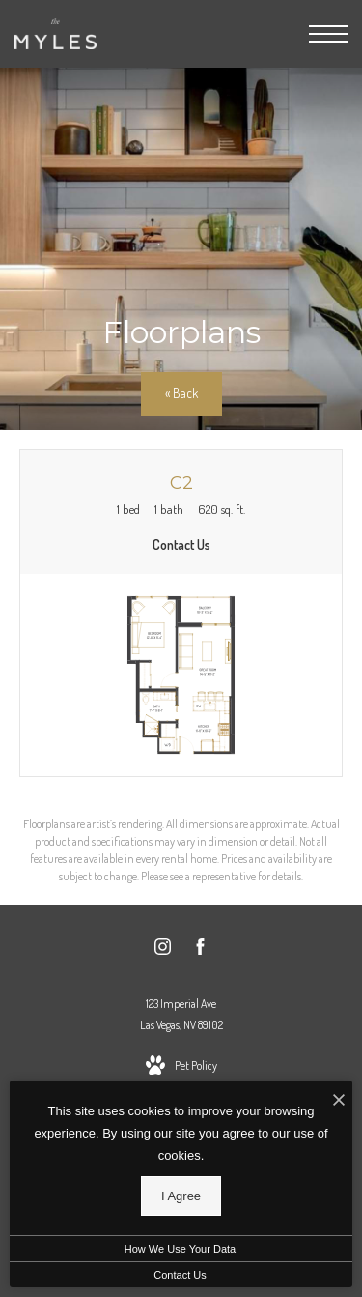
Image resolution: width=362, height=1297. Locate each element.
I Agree (181, 1196)
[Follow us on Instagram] (163, 950)
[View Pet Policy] (181, 1066)
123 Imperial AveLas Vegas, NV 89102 (181, 1014)
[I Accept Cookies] (339, 1100)
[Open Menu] (328, 34)
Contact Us (179, 1275)
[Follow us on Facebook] (200, 950)
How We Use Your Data (180, 1248)
